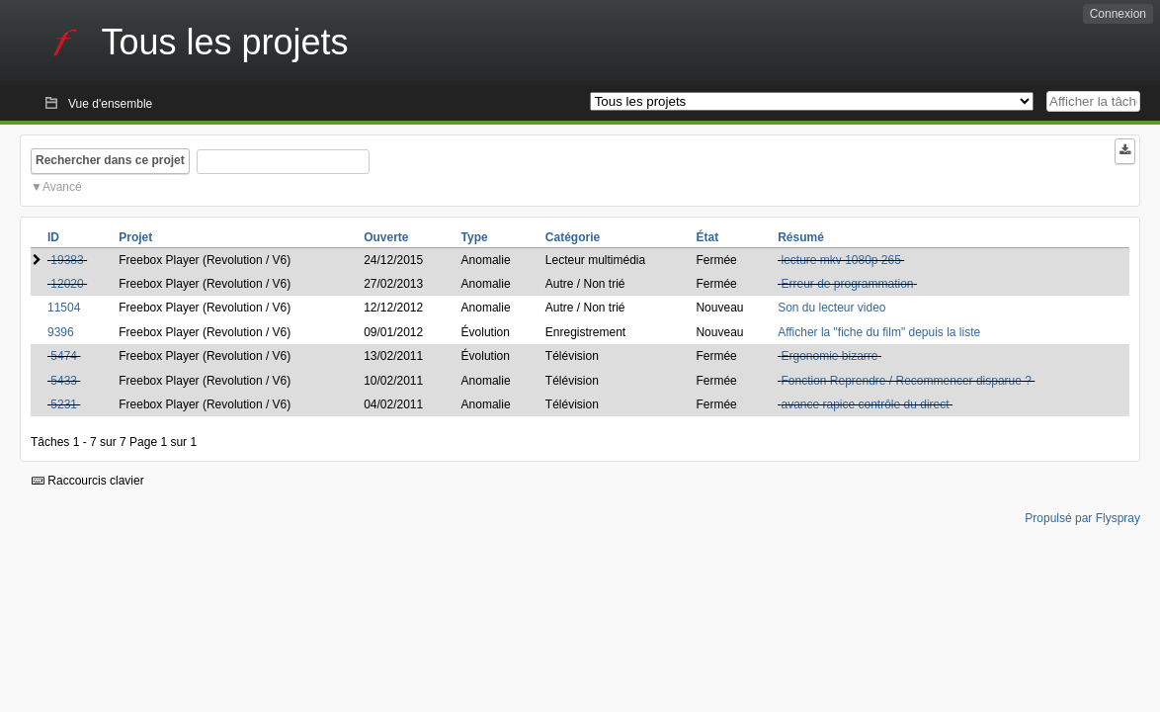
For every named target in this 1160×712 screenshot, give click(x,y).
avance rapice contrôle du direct (865, 404)
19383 (66, 260)
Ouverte (386, 237)
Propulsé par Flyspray (1082, 518)
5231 (63, 404)
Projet (135, 237)
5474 (63, 356)
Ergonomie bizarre (829, 356)
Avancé (62, 187)
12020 (66, 284)
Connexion (1118, 14)
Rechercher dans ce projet (110, 160)
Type (474, 237)
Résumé (801, 237)
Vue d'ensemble (110, 104)
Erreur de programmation (847, 284)
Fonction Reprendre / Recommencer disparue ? (906, 381)
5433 (63, 381)
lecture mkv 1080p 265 (840, 260)
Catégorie (572, 237)
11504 (63, 307)
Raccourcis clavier (88, 481)
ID (53, 237)
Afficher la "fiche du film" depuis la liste (879, 332)
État (707, 237)
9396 (60, 332)
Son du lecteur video (831, 307)
